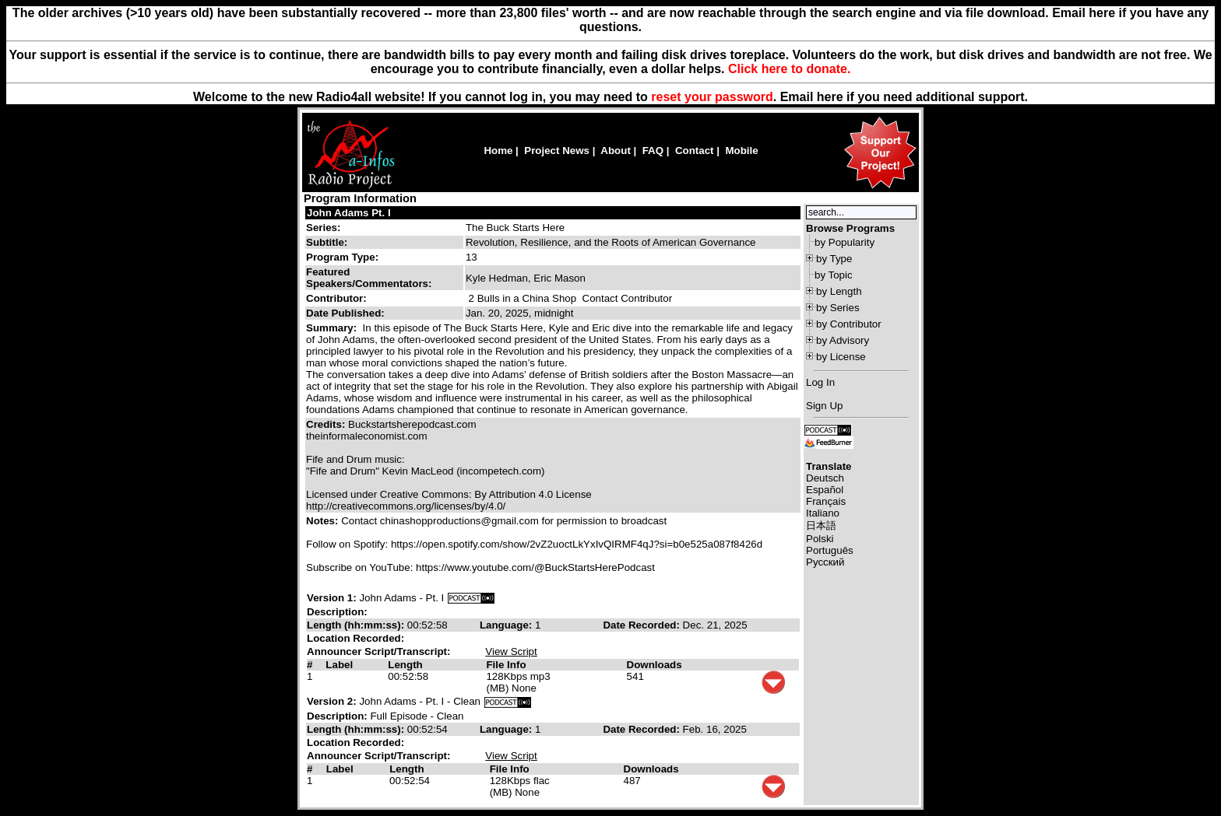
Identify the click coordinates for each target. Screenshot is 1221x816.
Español (824, 490)
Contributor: (336, 298)
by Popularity (844, 242)
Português (829, 550)
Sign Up (824, 406)
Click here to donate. (789, 68)
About (615, 150)
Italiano (822, 513)
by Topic (834, 275)
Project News (556, 150)
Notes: (323, 521)
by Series (838, 307)
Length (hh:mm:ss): (357, 625)
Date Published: (345, 313)
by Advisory (842, 340)
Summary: (333, 328)
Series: (323, 227)
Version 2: (332, 701)
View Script (511, 651)
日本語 (821, 525)
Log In (820, 382)
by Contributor (848, 324)
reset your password (712, 96)
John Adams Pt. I (349, 213)
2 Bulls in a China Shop (523, 298)
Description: (337, 612)
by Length (839, 291)
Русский (825, 562)
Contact (694, 150)
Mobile (741, 150)
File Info (506, 665)
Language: (507, 625)
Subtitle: (326, 242)
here (830, 96)
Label (339, 665)
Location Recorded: (355, 638)
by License (841, 356)
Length (405, 665)
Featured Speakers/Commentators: (368, 277)
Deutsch (825, 478)
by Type (834, 258)
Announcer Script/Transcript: (378, 651)
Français (826, 501)
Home (498, 150)
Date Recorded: (642, 625)
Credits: (327, 424)
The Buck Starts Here (515, 227)
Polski (820, 539)
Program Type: (342, 257)
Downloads (654, 665)
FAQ (652, 150)
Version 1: (332, 598)
